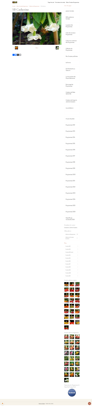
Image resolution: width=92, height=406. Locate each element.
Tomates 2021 (71, 276)
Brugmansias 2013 (70, 131)
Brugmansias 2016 (70, 149)
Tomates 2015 (71, 258)
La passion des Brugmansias (69, 25)
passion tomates (70, 11)
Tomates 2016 (71, 261)
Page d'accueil (51, 2)
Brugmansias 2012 (70, 125)
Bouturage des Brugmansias (69, 85)
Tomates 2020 (71, 273)
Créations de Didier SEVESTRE (70, 93)
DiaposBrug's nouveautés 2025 (70, 218)
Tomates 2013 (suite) (71, 252)
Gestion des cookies (49, 404)
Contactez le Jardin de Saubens (70, 227)
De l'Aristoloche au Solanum (70, 69)
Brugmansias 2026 (70, 211)
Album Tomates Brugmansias (72, 2)
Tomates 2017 (71, 264)
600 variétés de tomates (70, 18)
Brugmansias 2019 (70, 168)
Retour (37, 47)
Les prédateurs (69, 108)
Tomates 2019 (71, 270)
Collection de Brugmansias (34, 6)
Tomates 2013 (71, 249)
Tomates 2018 (71, 267)
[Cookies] (2, 403)
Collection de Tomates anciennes (71, 238)
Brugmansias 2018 (70, 162)
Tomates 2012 (71, 246)
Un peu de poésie (70, 119)
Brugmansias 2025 (70, 205)
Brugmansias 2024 (70, 199)
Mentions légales (42, 404)
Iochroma (68, 62)
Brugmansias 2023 (70, 193)
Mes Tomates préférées (72, 56)
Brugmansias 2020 (70, 174)
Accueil (13, 6)
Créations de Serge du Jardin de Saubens (71, 101)
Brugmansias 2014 (70, 137)
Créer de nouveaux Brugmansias (70, 33)
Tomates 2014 (71, 255)
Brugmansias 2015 (70, 143)
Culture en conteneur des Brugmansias (71, 41)
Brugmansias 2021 (70, 180)
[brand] (15, 2)
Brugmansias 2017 (70, 156)
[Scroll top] (89, 403)
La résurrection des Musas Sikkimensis (71, 77)
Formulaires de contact (60, 2)
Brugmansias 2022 (70, 187)
